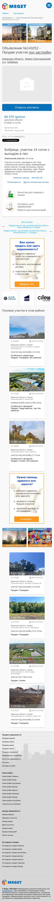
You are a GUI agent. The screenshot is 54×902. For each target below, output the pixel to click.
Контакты (5, 762)
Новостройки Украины (10, 776)
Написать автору (21, 178)
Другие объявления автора (36, 182)
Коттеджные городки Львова (12, 866)
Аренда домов (7, 821)
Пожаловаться (14, 182)
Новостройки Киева (9, 780)
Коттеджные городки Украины (13, 846)
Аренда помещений (9, 832)
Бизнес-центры (7, 835)
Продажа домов (8, 745)
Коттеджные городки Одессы (12, 859)
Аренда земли (7, 828)
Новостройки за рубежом (11, 800)
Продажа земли (8, 748)
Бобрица (12, 62)
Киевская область (13, 59)
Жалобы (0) (37, 178)
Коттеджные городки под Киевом (14, 852)
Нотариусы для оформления (25, 205)
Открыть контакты (27, 107)
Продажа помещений (10, 752)
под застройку (40, 52)
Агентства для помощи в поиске (30, 193)
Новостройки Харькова (10, 793)
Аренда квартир (8, 814)
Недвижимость (7, 17)
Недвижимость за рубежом (12, 755)
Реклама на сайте (8, 766)
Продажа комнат (8, 742)
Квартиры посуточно (9, 818)
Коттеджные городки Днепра (12, 856)
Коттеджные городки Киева (12, 849)
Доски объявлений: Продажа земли (29, 17)
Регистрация (19, 13)
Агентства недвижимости (11, 759)
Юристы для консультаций (31, 210)
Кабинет (5, 13)
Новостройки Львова (9, 797)
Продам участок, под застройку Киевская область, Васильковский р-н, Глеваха (29, 226)
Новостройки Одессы (10, 790)
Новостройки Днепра (10, 787)
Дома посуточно (8, 825)
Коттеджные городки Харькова (13, 863)
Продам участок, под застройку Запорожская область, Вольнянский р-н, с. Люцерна (25, 232)
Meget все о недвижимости (27, 882)
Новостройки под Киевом (11, 783)
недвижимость (19, 136)
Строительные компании (11, 804)
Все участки (27, 222)
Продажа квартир (8, 738)
